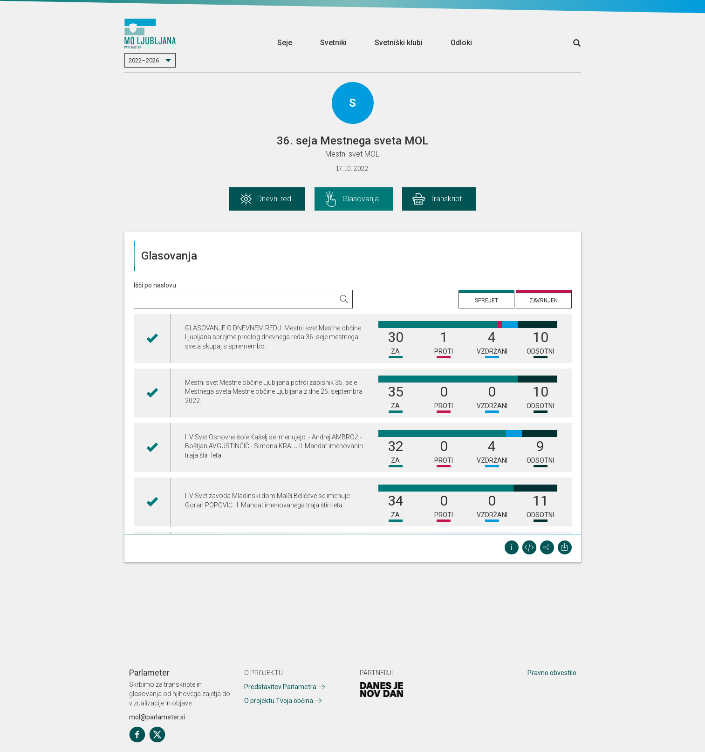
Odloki (461, 42)
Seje (284, 42)
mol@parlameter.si (157, 717)
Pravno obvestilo (551, 673)
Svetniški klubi (399, 42)
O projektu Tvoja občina (278, 700)
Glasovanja (360, 198)
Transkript (446, 198)
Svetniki (333, 42)
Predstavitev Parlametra (280, 686)
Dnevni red (274, 198)
